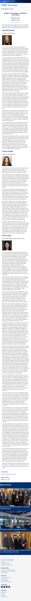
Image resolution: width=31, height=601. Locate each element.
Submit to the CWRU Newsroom (6, 581)
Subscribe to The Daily (4, 580)
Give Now (2, 593)
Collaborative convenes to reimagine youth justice (13, 529)
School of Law (4, 474)
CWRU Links (3, 590)
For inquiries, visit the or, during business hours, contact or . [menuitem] (8, 571)
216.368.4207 (12, 571)
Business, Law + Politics (11, 474)
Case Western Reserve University (9, 559)
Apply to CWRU (3, 592)
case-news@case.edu (4, 572)
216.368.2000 (3, 562)
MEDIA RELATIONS (5, 568)
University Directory (4, 596)
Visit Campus (3, 595)
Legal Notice (3, 563)
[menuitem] (15, 577)
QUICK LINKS (3, 575)
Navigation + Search (6, 9)
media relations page (11, 569)
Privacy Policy (8, 563)
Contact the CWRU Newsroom (6, 577)
